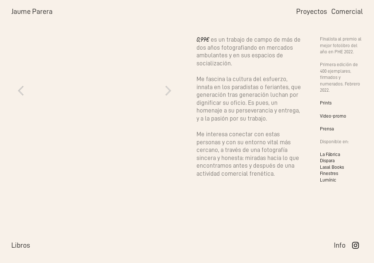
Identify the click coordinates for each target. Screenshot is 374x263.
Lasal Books (332, 167)
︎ (355, 246)
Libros (20, 245)
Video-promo (333, 116)
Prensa (327, 128)
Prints (326, 102)
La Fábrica (330, 154)
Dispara (327, 160)
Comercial (347, 11)
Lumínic (328, 180)
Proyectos (311, 11)
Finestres (329, 173)
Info (340, 245)
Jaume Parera (32, 11)
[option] (94, 90)
